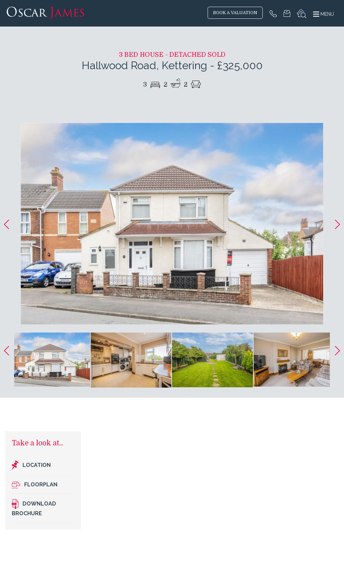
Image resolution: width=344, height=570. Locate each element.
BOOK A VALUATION (235, 12)
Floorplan (34, 484)
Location (31, 466)
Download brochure (34, 507)
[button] (6, 224)
